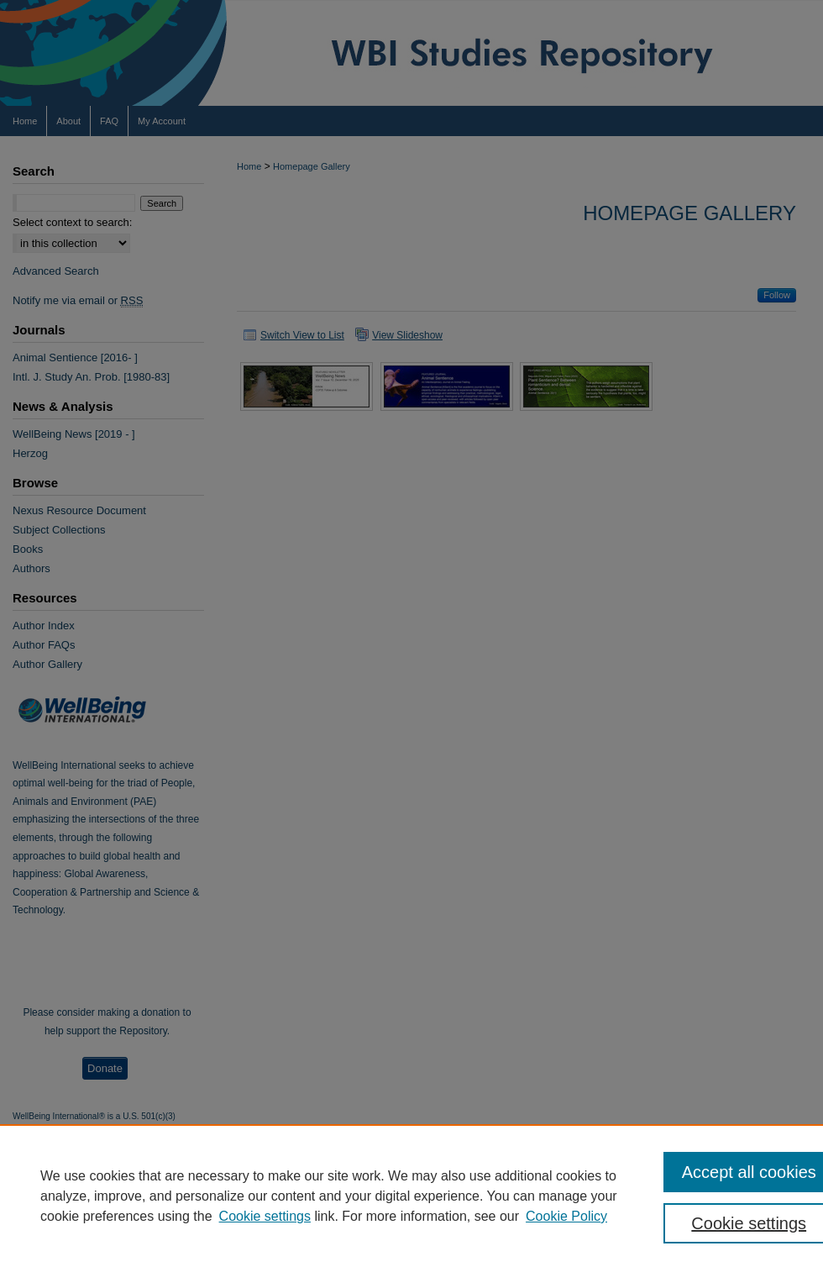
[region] (411, 1195)
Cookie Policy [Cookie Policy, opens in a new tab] (566, 1216)
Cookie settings (265, 1216)
